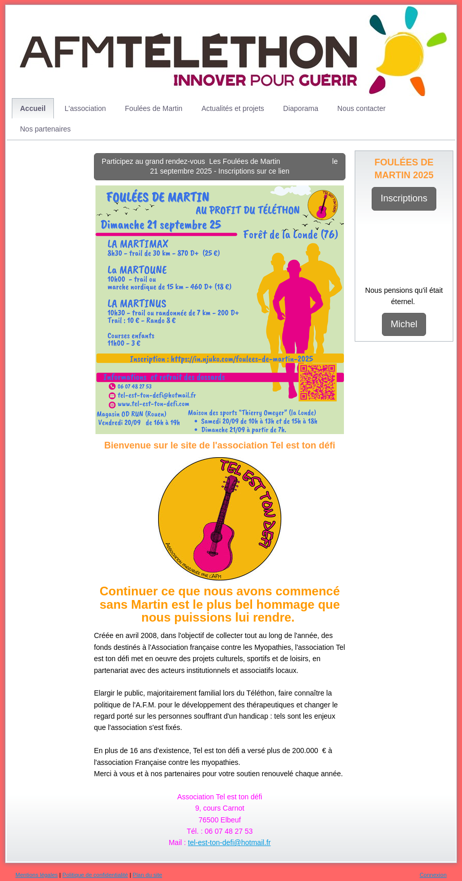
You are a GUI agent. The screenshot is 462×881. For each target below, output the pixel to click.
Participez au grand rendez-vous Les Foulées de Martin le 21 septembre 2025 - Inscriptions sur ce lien (220, 166)
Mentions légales (36, 875)
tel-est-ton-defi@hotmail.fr (229, 842)
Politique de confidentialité (95, 875)
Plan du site (147, 875)
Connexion (433, 875)
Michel (404, 324)
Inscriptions (403, 198)
